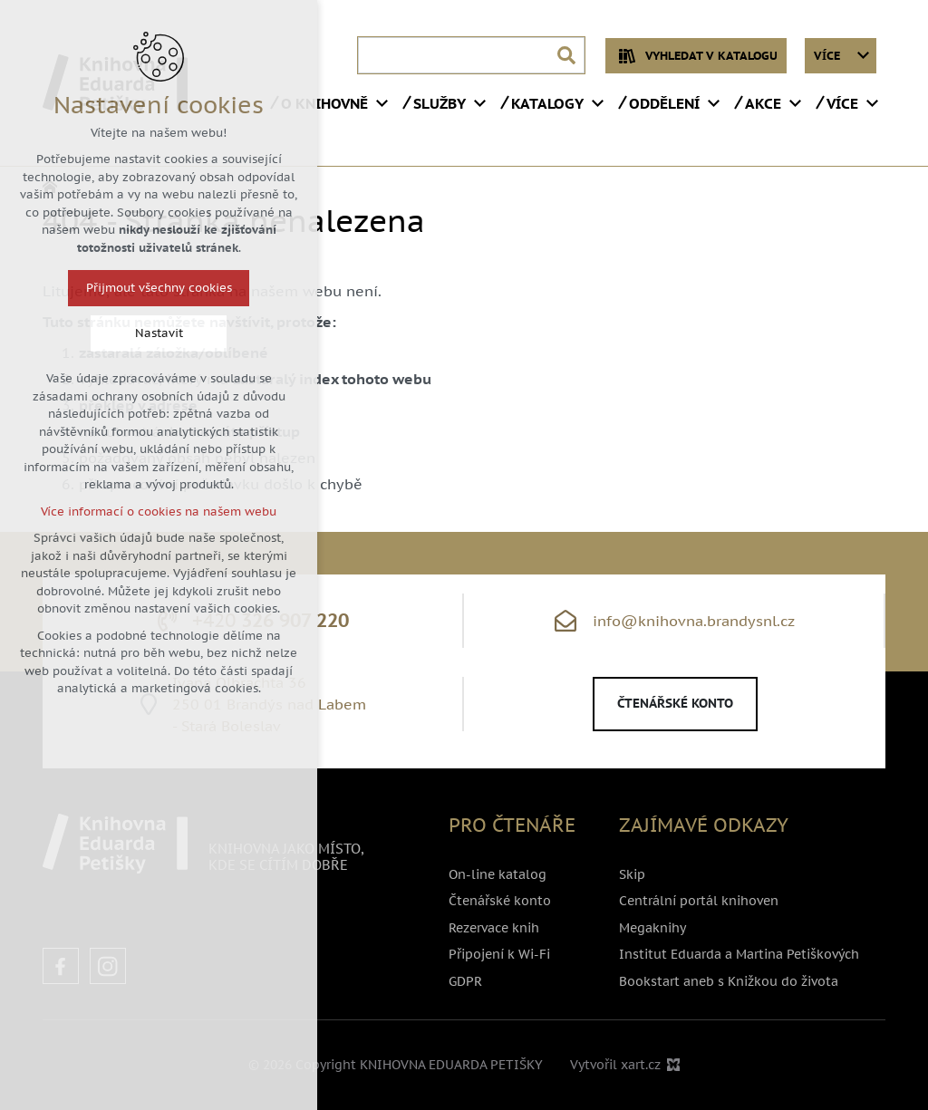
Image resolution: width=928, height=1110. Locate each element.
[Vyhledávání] (566, 55)
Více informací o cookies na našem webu (151, 511)
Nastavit (152, 333)
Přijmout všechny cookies (152, 287)
